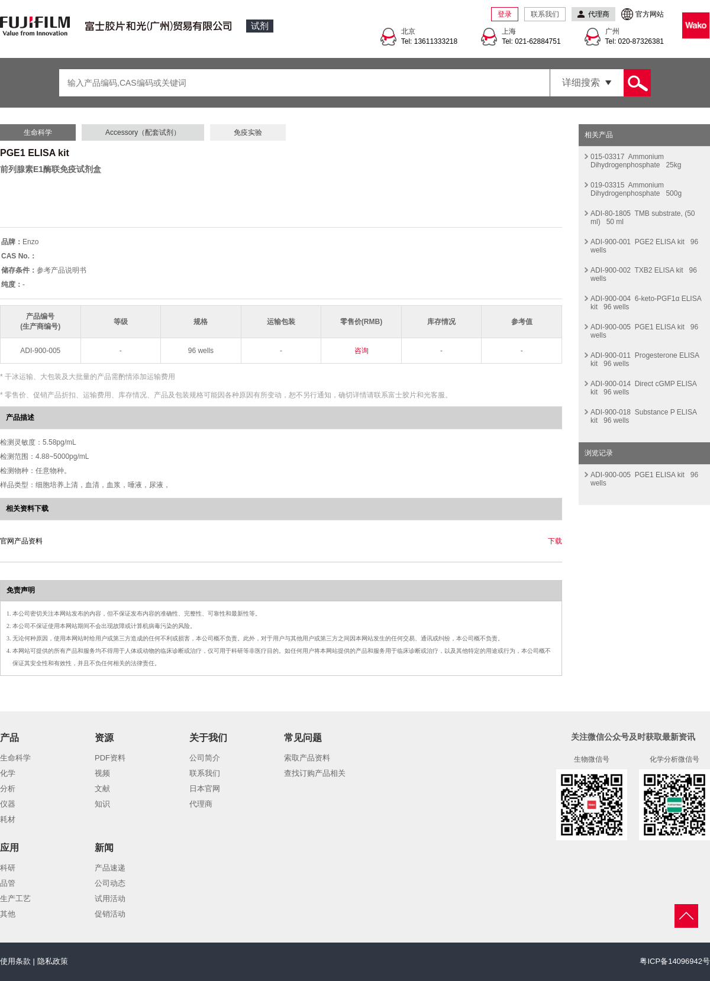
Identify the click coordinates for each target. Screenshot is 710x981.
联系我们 (545, 14)
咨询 (361, 351)
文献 (102, 788)
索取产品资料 (307, 757)
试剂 (260, 26)
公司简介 (204, 757)
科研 (7, 867)
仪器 (7, 803)
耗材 (7, 819)
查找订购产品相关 (315, 773)
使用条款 (15, 961)
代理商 (200, 803)
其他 (7, 913)
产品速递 (110, 867)
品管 (7, 883)
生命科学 (38, 132)
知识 (102, 803)
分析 (7, 788)
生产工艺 (15, 898)
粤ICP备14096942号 (675, 961)
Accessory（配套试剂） (142, 132)
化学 (7, 773)
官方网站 (649, 14)
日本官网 (204, 788)
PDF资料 (110, 757)
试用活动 (110, 898)
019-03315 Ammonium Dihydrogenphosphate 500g (636, 189)
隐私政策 (52, 961)
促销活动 (110, 913)
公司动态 (110, 883)
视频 (102, 773)
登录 (505, 14)
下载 (555, 541)
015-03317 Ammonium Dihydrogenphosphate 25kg (635, 161)
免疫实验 (248, 132)
